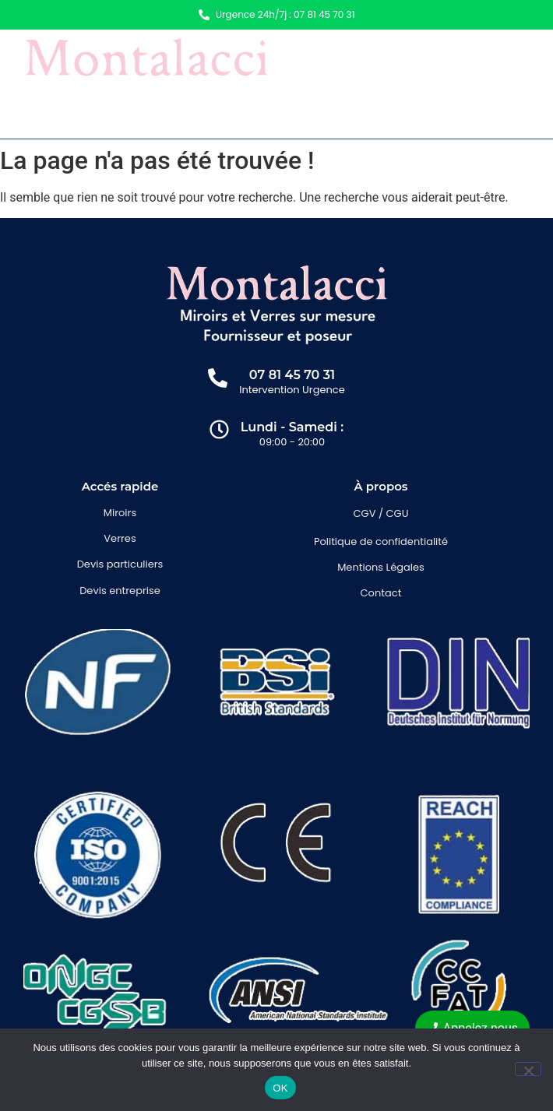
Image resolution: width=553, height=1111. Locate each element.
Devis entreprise (119, 590)
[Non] (528, 1069)
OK (280, 1088)
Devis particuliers (120, 564)
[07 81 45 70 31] (217, 379)
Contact (381, 592)
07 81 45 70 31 (292, 374)
